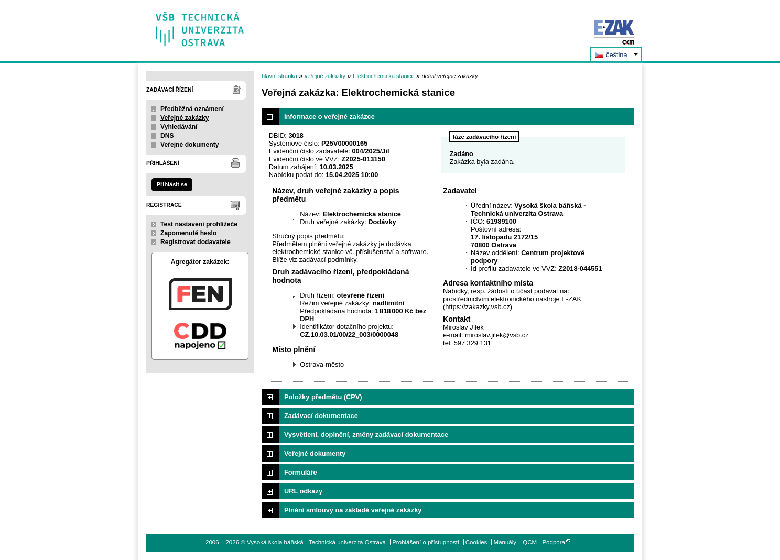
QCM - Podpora (544, 542)
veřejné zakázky (325, 76)
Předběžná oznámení (192, 109)
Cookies (476, 542)
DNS (167, 135)
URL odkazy (303, 491)
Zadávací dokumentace (321, 416)
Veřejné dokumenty (189, 144)
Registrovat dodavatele (195, 242)
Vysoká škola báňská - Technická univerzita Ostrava (200, 25)
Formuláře (300, 472)
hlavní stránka (279, 76)
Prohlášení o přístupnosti (425, 542)
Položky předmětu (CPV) (323, 397)
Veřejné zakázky (184, 118)
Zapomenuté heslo (188, 233)
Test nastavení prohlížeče (198, 224)
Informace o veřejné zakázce (329, 116)
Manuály (505, 542)
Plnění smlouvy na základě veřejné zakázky (352, 510)
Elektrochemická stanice (383, 76)
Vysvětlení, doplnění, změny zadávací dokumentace (366, 434)
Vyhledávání (179, 126)
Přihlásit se (172, 184)
